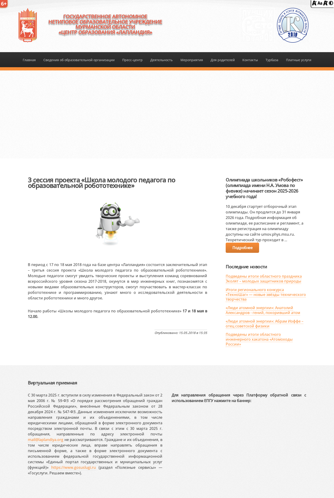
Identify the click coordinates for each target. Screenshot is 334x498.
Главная (29, 60)
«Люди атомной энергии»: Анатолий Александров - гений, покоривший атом (263, 310)
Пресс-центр (132, 60)
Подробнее (242, 247)
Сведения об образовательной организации (79, 60)
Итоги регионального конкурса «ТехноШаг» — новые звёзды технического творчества (266, 294)
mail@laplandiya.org (45, 439)
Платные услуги (298, 60)
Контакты (250, 60)
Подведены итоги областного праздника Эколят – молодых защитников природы (264, 279)
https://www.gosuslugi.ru (73, 467)
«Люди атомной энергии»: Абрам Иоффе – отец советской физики (264, 324)
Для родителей (223, 60)
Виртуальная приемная (52, 383)
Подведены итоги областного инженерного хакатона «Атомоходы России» (259, 339)
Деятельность (161, 60)
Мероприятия (191, 60)
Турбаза (272, 60)
